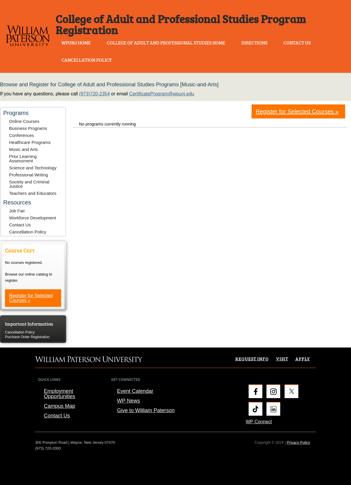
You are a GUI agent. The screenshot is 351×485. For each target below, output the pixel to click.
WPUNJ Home (76, 42)
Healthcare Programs (30, 142)
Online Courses (24, 121)
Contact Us (297, 42)
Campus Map (59, 406)
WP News (128, 401)
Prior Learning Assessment (23, 158)
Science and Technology (32, 168)
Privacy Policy (298, 442)
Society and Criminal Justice (29, 184)
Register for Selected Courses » (31, 298)
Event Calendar (135, 391)
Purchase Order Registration (27, 337)
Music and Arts (23, 149)
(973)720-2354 (94, 93)
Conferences (21, 135)
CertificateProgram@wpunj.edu (161, 93)
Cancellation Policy (86, 60)
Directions (254, 42)
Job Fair (17, 211)
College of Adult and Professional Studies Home (166, 42)
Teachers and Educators (32, 193)
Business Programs (28, 128)
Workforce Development (32, 218)
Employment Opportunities (59, 393)
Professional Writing (28, 175)
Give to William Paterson (146, 410)
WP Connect (259, 421)
